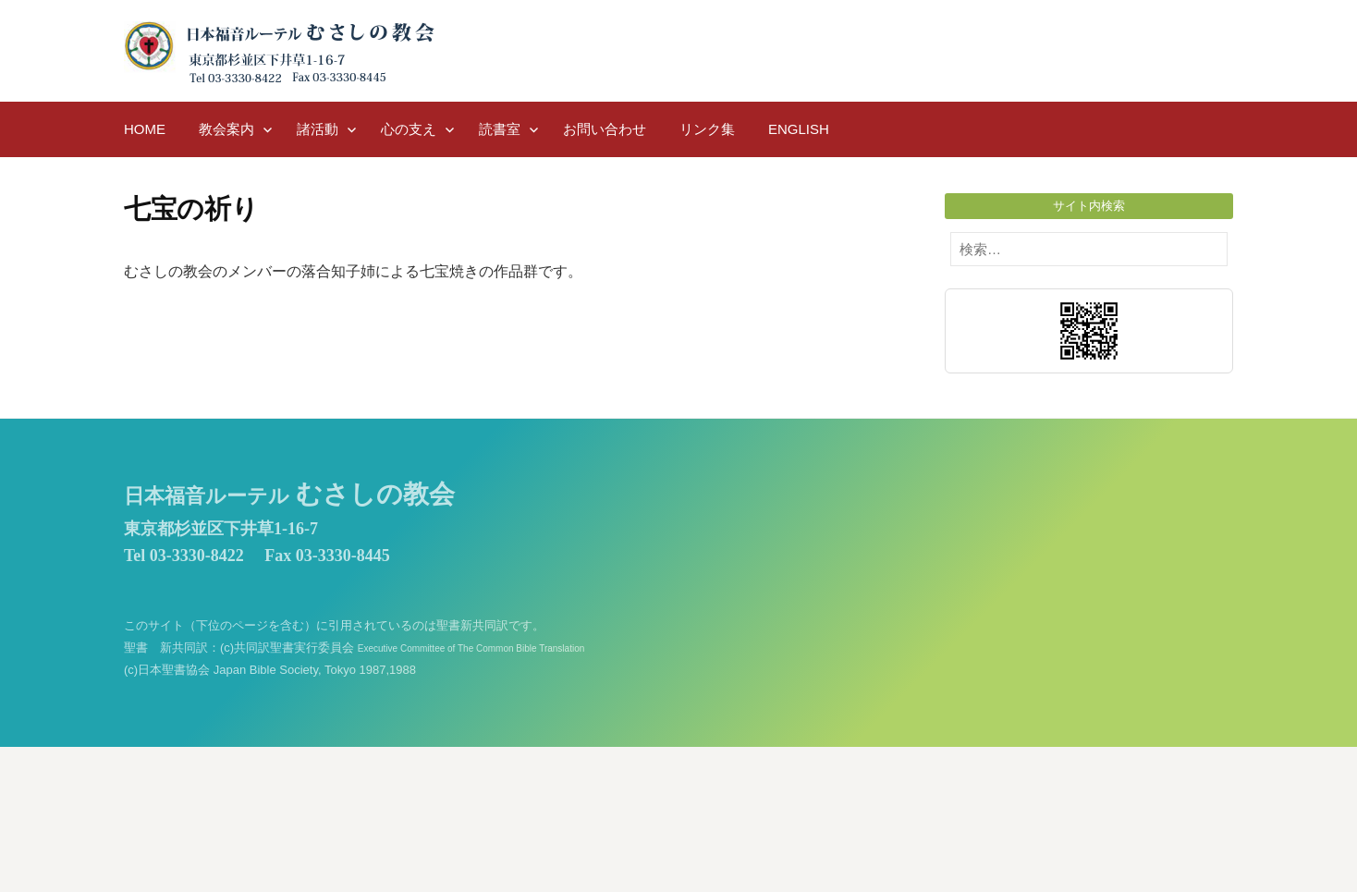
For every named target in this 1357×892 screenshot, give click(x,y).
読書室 (499, 129)
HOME (144, 129)
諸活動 (317, 129)
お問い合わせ (604, 129)
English (798, 129)
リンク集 (707, 129)
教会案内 (226, 129)
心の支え (408, 129)
